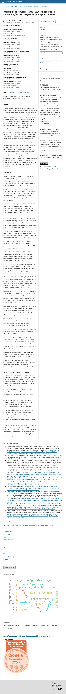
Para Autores (6, 537)
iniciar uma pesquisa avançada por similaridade (29, 525)
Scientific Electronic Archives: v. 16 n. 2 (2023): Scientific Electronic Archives (33, 468)
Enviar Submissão (9, 567)
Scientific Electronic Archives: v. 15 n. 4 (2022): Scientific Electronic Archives (33, 509)
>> (9, 521)
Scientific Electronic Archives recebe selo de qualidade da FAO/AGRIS (26, 636)
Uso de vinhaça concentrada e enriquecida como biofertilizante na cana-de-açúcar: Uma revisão (31, 466)
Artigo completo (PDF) (48, 21)
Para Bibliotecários (8, 539)
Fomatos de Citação (46, 53)
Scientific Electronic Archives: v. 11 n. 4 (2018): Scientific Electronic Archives (33, 489)
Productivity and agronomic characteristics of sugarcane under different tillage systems (34, 456)
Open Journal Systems (9, 547)
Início (4, 6)
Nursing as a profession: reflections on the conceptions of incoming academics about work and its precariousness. (32, 487)
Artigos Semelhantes (10, 443)
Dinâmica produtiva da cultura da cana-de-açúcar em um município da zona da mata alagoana (34, 473)
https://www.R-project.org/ (11, 367)
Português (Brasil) (8, 557)
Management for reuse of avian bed (36, 483)
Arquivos (10, 6)
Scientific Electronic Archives (14, 1)
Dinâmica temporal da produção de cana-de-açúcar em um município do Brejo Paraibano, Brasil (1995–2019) (33, 451)
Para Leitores (6, 534)
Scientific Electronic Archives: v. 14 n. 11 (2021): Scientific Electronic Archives (29, 453)
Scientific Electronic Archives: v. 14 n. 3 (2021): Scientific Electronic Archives (32, 480)
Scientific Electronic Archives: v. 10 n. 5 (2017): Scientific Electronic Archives (33, 484)
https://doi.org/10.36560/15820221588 (17, 92)
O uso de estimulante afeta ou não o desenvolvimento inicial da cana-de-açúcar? (34, 478)
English (5, 559)
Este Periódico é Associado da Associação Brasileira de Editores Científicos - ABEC (30, 626)
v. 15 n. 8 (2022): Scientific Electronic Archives (26, 6)
